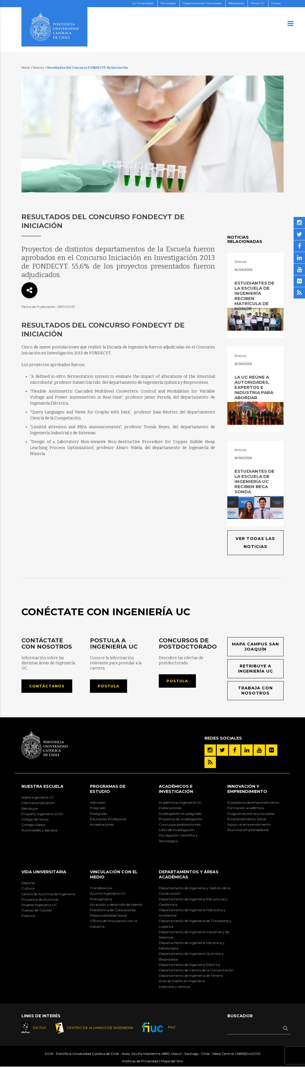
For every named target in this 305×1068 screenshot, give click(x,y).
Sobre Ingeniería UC (37, 798)
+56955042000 (247, 1055)
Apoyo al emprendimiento (249, 825)
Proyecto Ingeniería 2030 (42, 815)
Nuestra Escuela (42, 787)
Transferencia (101, 889)
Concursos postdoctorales (179, 825)
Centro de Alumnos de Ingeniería (48, 895)
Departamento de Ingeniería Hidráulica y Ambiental (192, 914)
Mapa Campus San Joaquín (255, 647)
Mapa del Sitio (172, 1063)
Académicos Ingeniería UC (180, 803)
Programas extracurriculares (250, 814)
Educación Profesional (108, 820)
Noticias (38, 68)
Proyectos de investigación (180, 820)
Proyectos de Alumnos (39, 900)
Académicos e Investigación (176, 790)
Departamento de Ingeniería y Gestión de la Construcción (194, 892)
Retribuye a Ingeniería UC (255, 669)
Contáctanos (48, 686)
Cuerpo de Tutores (36, 911)
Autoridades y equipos (39, 831)
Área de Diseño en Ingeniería (182, 982)
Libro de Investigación (176, 831)
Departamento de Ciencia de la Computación (196, 971)
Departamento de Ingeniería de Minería (191, 976)
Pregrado (97, 809)
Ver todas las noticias (255, 542)
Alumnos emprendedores (248, 831)
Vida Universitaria (43, 872)
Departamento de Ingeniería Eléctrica (189, 966)
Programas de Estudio (107, 790)
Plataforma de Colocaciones (113, 911)
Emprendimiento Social (246, 820)
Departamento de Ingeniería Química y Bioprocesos (191, 957)
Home (25, 68)
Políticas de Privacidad (140, 1063)
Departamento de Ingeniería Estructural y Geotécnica (193, 902)
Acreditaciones (102, 825)
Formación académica (245, 809)
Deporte (28, 884)
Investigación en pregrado (180, 814)
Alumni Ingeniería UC (108, 894)
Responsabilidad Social (108, 916)
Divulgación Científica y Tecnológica (178, 839)
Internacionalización (38, 804)
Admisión (98, 803)
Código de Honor (35, 820)
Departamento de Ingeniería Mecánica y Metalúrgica (191, 946)
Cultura (27, 889)
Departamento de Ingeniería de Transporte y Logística (195, 924)
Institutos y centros (174, 987)
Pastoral (28, 917)
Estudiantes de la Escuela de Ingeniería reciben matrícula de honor (254, 295)
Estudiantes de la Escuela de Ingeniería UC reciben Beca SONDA (254, 481)
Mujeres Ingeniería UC (39, 906)
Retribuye (29, 809)
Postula (109, 686)
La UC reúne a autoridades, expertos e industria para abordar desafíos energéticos (253, 392)
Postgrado (98, 814)
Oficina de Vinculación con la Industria (113, 924)
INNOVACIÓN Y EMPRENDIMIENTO (247, 790)
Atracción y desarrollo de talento (116, 905)
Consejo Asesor (33, 826)
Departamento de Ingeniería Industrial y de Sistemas (194, 935)
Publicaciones (170, 809)
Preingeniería (101, 900)
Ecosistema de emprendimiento (253, 803)
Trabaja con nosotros (255, 691)
